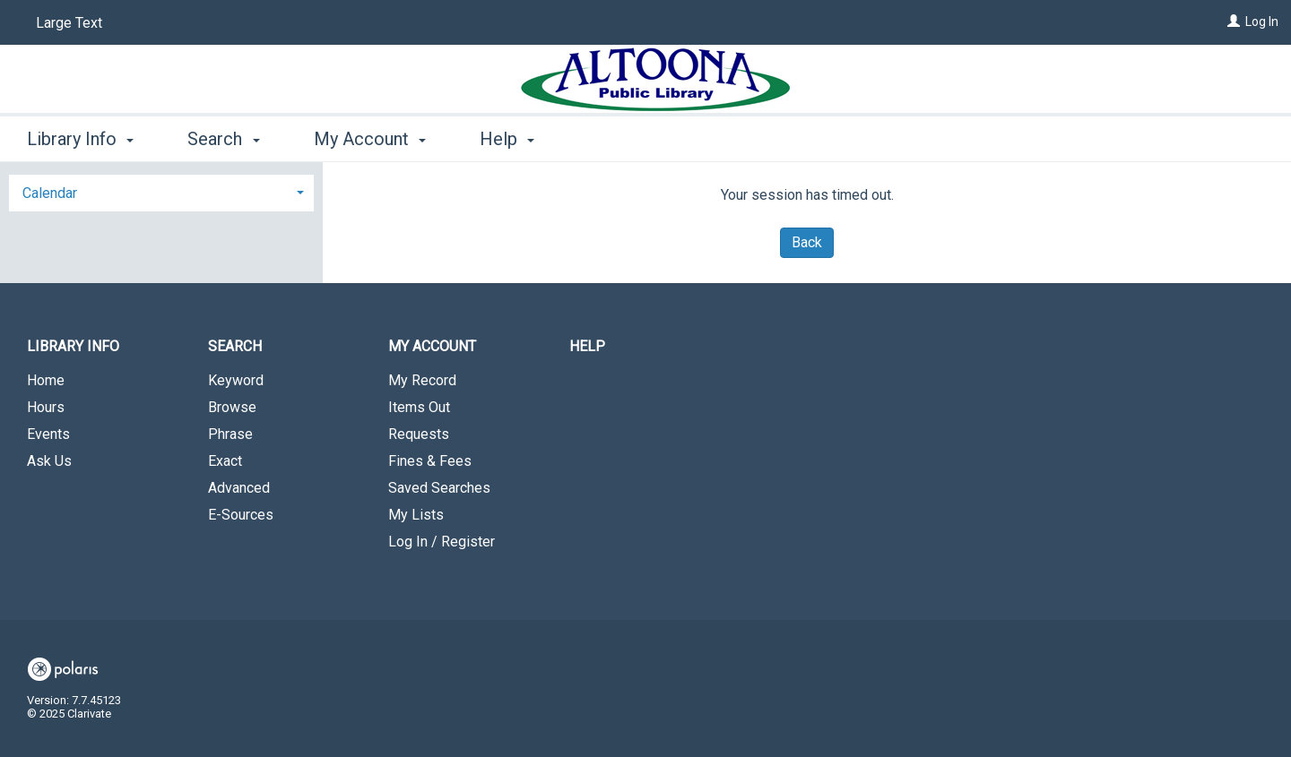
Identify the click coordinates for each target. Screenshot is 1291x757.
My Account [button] (370, 139)
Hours (46, 407)
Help (587, 346)
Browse (232, 407)
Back (807, 242)
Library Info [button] (80, 139)
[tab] (161, 191)
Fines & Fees (430, 460)
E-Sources (240, 514)
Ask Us (49, 460)
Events (48, 434)
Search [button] (223, 139)
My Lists (416, 514)
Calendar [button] (49, 193)
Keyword (236, 380)
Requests (418, 434)
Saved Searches (439, 487)
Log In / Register (441, 541)
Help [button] (507, 139)
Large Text (69, 22)
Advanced (239, 487)
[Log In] (1233, 21)
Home (46, 380)
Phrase (230, 434)
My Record (422, 380)
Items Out (419, 407)
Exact (225, 460)
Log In (1261, 21)
